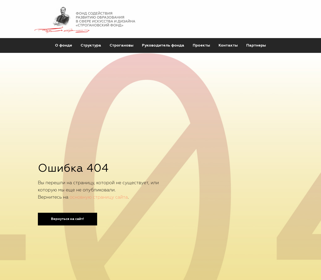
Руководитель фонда (163, 45)
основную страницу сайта (99, 197)
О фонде (63, 45)
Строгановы (122, 45)
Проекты (201, 45)
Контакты (228, 45)
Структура (91, 45)
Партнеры (256, 45)
